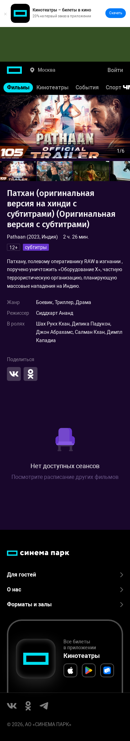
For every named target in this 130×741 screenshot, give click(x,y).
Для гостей (65, 574)
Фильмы (18, 87)
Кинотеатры (52, 87)
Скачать (115, 13)
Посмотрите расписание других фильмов (65, 477)
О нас (65, 589)
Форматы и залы (65, 604)
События (87, 87)
